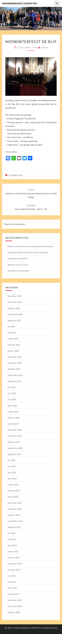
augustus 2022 (14, 527)
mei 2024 (12, 399)
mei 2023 (12, 472)
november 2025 (15, 302)
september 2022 (15, 521)
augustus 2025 (14, 320)
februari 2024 (14, 417)
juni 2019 (12, 575)
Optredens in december (19, 270)
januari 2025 (13, 350)
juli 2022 (11, 533)
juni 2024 (12, 393)
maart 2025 (13, 338)
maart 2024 (13, 411)
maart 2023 (13, 484)
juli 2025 (11, 326)
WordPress (36, 628)
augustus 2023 (14, 454)
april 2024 (12, 405)
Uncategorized (15, 175)
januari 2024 (13, 423)
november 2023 (15, 435)
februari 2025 (14, 344)
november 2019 (15, 563)
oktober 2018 (14, 612)
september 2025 (15, 314)
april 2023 (12, 478)
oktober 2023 (14, 442)
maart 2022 (13, 551)
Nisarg (54, 628)
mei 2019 (12, 581)
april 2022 (12, 545)
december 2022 (15, 502)
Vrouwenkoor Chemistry (19, 3)
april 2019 (12, 588)
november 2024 (15, 363)
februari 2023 (14, 490)
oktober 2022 (14, 515)
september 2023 (15, 448)
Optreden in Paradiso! (18, 258)
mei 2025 (12, 332)
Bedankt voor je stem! (18, 264)
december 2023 (15, 429)
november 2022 (15, 509)
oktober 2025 (14, 308)
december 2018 (15, 600)
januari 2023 (13, 496)
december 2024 (15, 356)
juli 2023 (11, 460)
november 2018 (15, 606)
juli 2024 (11, 387)
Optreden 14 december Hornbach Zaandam (28, 252)
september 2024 (15, 375)
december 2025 (15, 296)
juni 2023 (12, 466)
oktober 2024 (14, 369)
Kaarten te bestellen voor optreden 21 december (30, 246)
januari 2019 (13, 594)
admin (44, 47)
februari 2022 (14, 557)
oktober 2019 (14, 569)
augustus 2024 (14, 381)
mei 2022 (12, 539)
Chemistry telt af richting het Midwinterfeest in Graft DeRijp (31, 193)
